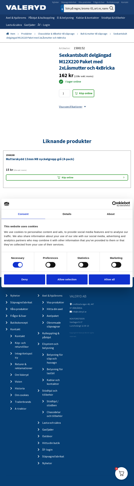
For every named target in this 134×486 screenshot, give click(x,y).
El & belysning (65, 17)
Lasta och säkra (51, 422)
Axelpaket (53, 315)
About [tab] (111, 213)
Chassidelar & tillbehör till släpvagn (56, 33)
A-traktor (20, 408)
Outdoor (47, 436)
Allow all (109, 279)
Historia (20, 388)
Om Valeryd (21, 374)
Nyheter (55, 2)
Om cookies (22, 395)
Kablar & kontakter (87, 17)
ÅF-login (47, 449)
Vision (18, 381)
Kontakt (124, 2)
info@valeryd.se (79, 311)
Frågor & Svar (99, 2)
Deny (24, 279)
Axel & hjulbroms (16, 17)
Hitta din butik (51, 443)
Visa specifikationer (72, 106)
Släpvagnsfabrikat (68, 2)
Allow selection (66, 279)
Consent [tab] (23, 213)
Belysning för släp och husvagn (55, 358)
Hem (12, 33)
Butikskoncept (113, 2)
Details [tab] (67, 213)
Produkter (26, 33)
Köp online (85, 93)
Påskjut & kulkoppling (41, 17)
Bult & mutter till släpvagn (94, 33)
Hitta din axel (55, 309)
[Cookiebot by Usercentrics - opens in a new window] (114, 204)
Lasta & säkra (14, 25)
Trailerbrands (23, 401)
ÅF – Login (44, 25)
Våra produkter (85, 2)
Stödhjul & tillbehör (113, 17)
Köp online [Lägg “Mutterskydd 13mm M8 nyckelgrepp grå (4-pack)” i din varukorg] (67, 177)
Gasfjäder (29, 25)
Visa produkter (55, 302)
